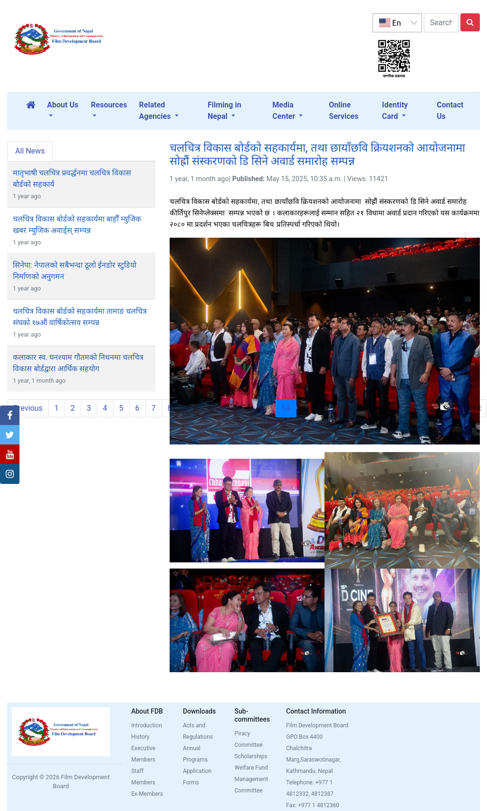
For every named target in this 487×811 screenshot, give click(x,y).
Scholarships (251, 756)
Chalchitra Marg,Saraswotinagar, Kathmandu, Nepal (313, 759)
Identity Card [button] (395, 110)
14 (289, 408)
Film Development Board (317, 725)
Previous (28, 408)
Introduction (146, 725)
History (140, 737)
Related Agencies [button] (156, 110)
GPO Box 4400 (304, 737)
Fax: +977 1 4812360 (312, 805)
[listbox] (397, 22)
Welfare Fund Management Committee (251, 779)
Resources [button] (109, 104)
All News (30, 150)
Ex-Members (147, 794)
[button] (9, 415)
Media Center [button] (284, 110)
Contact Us (450, 110)
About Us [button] (62, 104)
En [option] (390, 23)
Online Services (343, 110)
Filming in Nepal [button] (224, 110)
